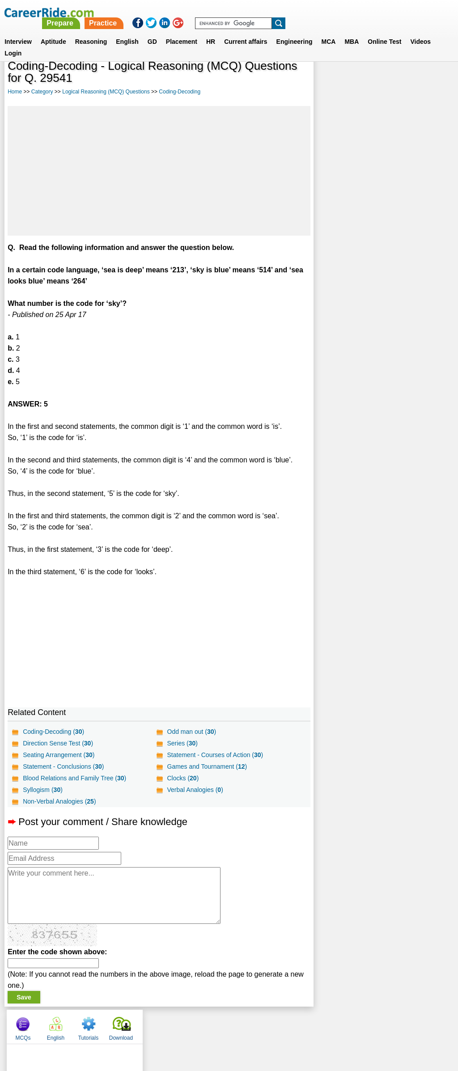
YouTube (292, 1024)
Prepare (228, 12)
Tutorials (397, 80)
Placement (181, 30)
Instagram (327, 1024)
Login (12, 42)
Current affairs (245, 30)
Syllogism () (43, 789)
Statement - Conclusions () (63, 766)
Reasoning (91, 30)
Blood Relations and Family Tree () (74, 778)
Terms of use (225, 1024)
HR (210, 30)
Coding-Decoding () (53, 731)
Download (429, 80)
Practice (270, 12)
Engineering (294, 30)
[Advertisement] (159, 170)
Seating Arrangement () (58, 754)
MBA (351, 30)
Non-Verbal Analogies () (59, 801)
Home (15, 92)
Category (42, 92)
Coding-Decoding (179, 92)
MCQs (331, 80)
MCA (329, 30)
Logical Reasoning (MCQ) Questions (105, 92)
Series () (182, 743)
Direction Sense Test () (58, 743)
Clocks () (183, 778)
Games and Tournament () (207, 766)
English (127, 30)
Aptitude (53, 30)
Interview (18, 30)
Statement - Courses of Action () (215, 754)
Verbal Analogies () (195, 789)
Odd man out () (191, 731)
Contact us (184, 1024)
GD (152, 30)
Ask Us (261, 1024)
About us (148, 1024)
